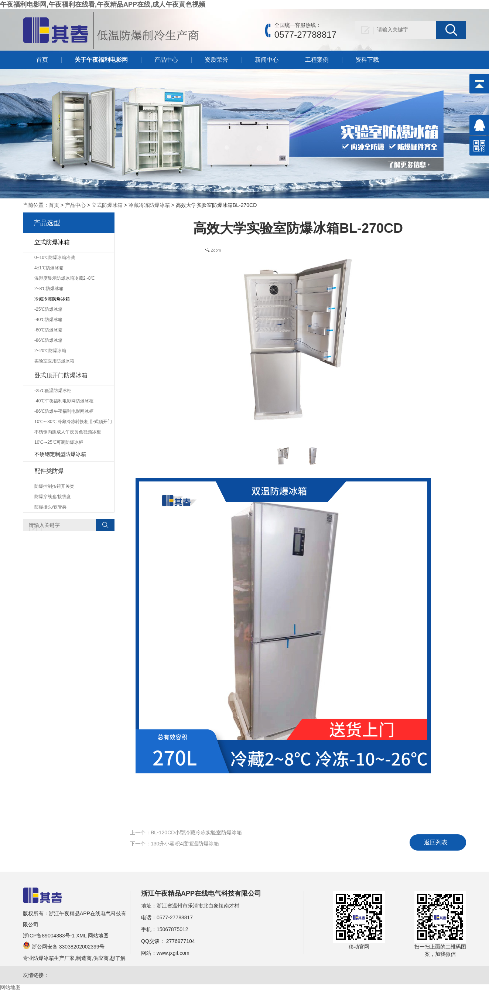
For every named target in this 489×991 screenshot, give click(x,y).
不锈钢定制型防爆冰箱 (60, 454)
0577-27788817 (175, 917)
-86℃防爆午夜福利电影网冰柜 (63, 411)
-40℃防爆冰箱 (48, 319)
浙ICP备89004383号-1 (49, 936)
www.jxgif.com (173, 953)
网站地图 (98, 936)
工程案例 (317, 60)
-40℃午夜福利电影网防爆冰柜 (63, 400)
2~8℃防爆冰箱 (49, 288)
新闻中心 (266, 60)
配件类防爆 (49, 471)
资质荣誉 (216, 60)
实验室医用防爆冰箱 (54, 361)
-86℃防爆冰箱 (48, 340)
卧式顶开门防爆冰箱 (61, 375)
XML (81, 936)
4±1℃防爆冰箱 (49, 267)
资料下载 (367, 60)
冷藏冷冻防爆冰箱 (149, 205)
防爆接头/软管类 (50, 507)
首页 (42, 60)
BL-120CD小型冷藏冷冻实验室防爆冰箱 (196, 832)
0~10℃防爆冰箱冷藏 (54, 257)
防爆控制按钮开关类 (54, 486)
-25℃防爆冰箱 (48, 309)
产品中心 (166, 60)
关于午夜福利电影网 (101, 60)
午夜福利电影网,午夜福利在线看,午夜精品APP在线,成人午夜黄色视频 (102, 4)
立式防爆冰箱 (107, 205)
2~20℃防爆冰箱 (50, 350)
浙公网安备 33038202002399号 (64, 947)
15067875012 (172, 929)
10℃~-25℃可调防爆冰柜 (58, 442)
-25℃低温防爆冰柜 (52, 390)
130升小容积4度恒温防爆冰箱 (185, 844)
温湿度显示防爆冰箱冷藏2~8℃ (64, 278)
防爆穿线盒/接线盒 (52, 496)
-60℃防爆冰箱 (48, 330)
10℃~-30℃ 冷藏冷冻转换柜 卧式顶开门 (73, 421)
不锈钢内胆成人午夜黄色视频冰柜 (67, 432)
